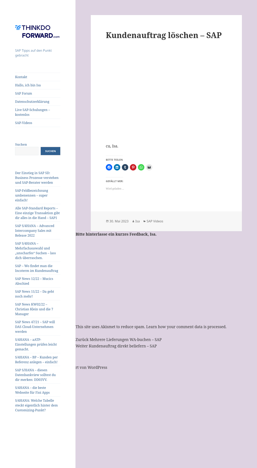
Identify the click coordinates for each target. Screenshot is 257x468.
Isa (137, 221)
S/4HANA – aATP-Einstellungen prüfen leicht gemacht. (36, 344)
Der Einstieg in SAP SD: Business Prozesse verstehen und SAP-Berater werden (37, 178)
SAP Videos (155, 221)
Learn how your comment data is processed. (186, 326)
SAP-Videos (23, 123)
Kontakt (21, 77)
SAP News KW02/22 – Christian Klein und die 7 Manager (34, 309)
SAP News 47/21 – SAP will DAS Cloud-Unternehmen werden (35, 327)
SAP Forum (23, 93)
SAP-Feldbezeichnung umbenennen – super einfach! (31, 195)
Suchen (21, 144)
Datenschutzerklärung (32, 101)
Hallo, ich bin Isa (28, 85)
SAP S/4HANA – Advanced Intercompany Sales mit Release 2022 (34, 231)
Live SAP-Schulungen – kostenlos (32, 112)
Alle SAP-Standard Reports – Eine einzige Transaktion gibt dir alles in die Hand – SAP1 (37, 213)
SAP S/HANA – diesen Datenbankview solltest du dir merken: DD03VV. (35, 375)
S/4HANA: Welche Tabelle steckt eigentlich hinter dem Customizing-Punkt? (36, 405)
